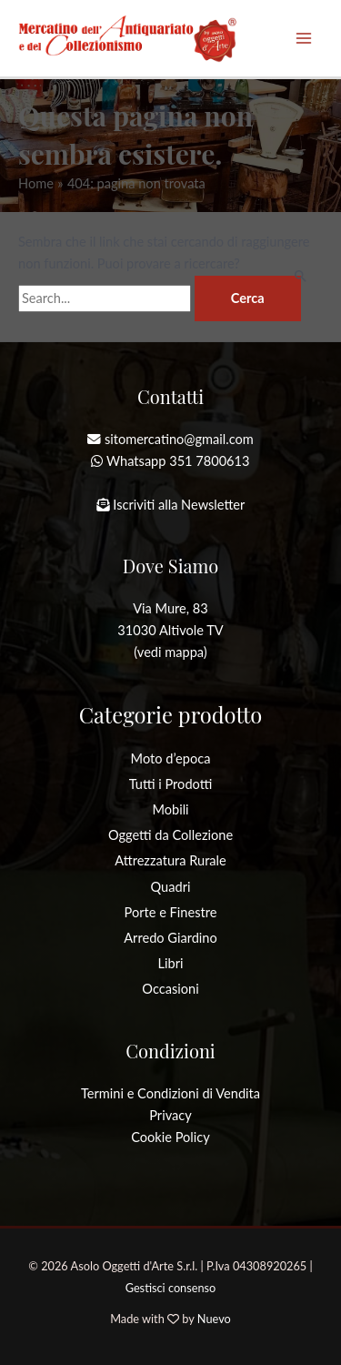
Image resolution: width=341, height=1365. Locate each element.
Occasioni (170, 988)
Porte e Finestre (171, 912)
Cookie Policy (170, 1137)
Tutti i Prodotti (171, 784)
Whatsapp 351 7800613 (177, 461)
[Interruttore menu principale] (304, 38)
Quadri (171, 887)
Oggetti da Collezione (170, 835)
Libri (171, 963)
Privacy (170, 1115)
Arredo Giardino (170, 937)
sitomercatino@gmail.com (179, 439)
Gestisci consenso (170, 1287)
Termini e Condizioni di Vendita (170, 1093)
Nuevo (214, 1318)
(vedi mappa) (170, 652)
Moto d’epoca (171, 758)
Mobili (170, 809)
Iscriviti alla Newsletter (179, 504)
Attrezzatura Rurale (170, 860)
